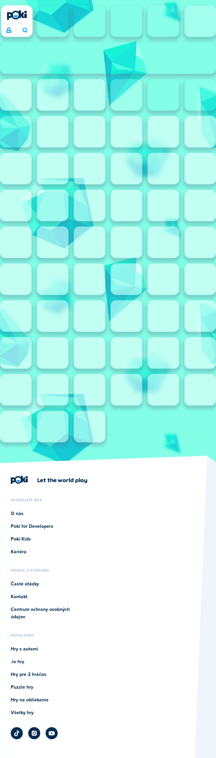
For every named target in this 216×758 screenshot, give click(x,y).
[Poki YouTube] (52, 733)
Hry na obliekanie (30, 700)
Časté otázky (25, 584)
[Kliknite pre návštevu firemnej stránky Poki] (49, 480)
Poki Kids (21, 539)
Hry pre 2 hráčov (28, 674)
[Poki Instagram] (34, 733)
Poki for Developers (32, 526)
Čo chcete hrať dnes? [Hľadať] (25, 30)
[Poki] (17, 15)
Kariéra (18, 552)
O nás (17, 513)
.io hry (17, 661)
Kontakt (19, 596)
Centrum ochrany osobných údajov (40, 613)
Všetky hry (22, 712)
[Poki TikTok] (17, 733)
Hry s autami (24, 649)
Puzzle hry (22, 687)
